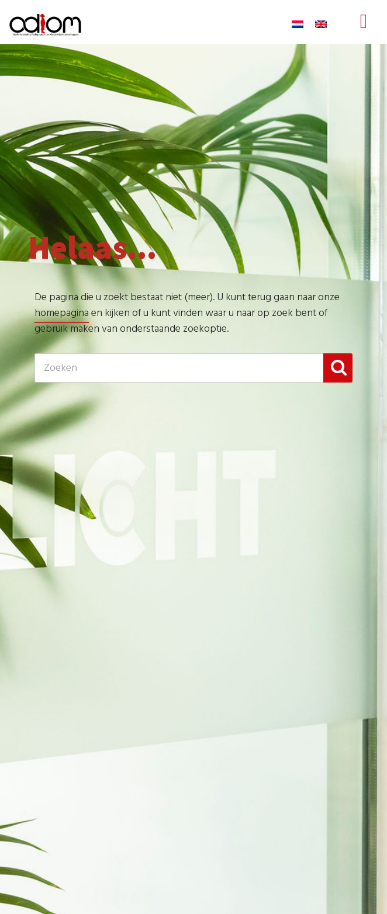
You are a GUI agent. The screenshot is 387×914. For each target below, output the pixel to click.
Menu (363, 32)
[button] (338, 368)
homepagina (61, 313)
